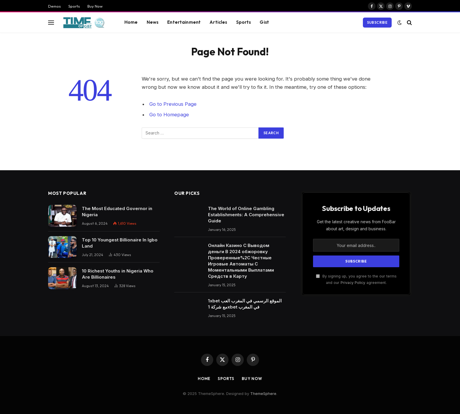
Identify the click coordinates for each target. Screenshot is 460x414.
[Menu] (51, 22)
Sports (74, 6)
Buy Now (95, 6)
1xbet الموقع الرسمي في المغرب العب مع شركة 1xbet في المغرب (245, 304)
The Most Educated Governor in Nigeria (117, 211)
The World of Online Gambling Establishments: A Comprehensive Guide (246, 215)
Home (131, 22)
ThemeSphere (263, 393)
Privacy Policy (353, 282)
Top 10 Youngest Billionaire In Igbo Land (120, 243)
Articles (218, 22)
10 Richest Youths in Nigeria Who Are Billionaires (117, 274)
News (153, 22)
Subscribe (377, 22)
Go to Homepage (169, 114)
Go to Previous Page (173, 104)
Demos (54, 6)
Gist (264, 22)
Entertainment (184, 22)
